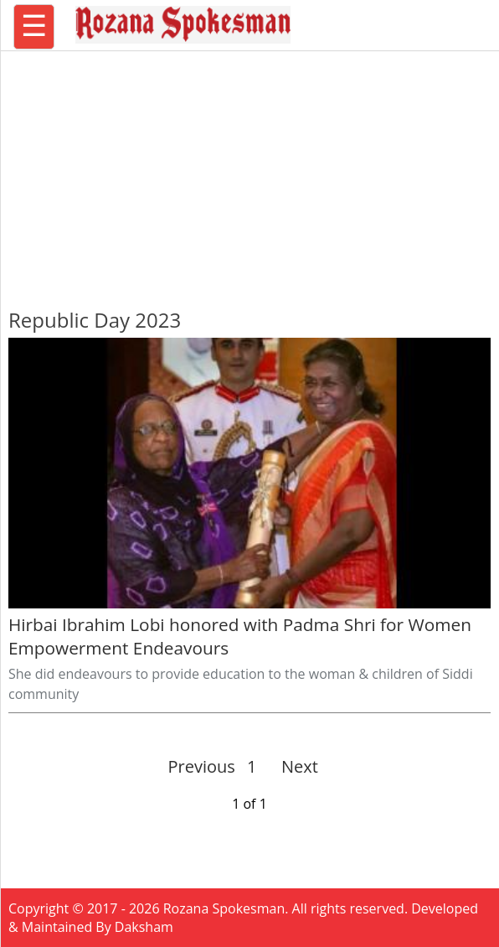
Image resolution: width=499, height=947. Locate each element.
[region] (249, 172)
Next (292, 766)
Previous (201, 766)
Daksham (144, 927)
